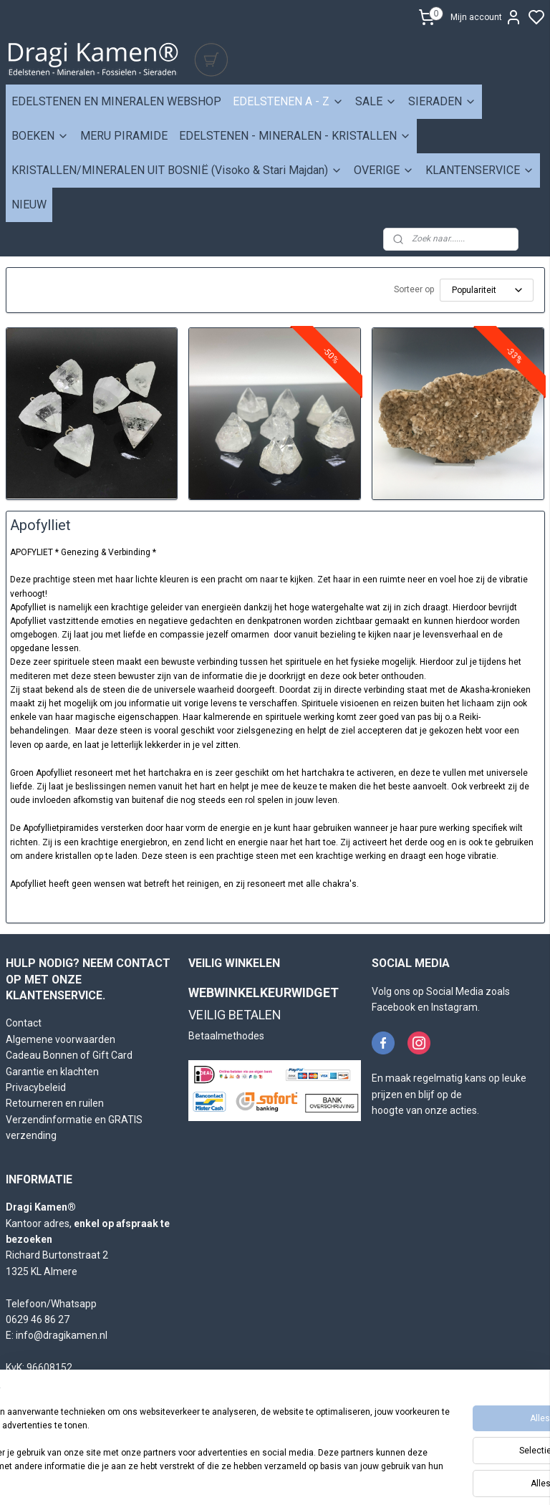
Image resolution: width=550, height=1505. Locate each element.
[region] (180, 1441)
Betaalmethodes (226, 1036)
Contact (24, 1023)
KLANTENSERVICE (479, 170)
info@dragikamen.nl (61, 1335)
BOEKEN (40, 136)
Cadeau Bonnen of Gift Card (69, 1055)
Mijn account (486, 17)
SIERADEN (442, 101)
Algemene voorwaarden (60, 1039)
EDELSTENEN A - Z (288, 101)
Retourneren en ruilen (55, 1103)
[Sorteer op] (486, 290)
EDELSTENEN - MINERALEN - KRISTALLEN (295, 136)
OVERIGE (384, 170)
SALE (376, 101)
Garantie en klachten (52, 1071)
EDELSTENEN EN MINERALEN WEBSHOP (116, 101)
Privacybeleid (36, 1087)
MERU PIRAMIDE (124, 136)
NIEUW (29, 204)
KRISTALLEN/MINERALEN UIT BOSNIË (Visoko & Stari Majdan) (176, 170)
